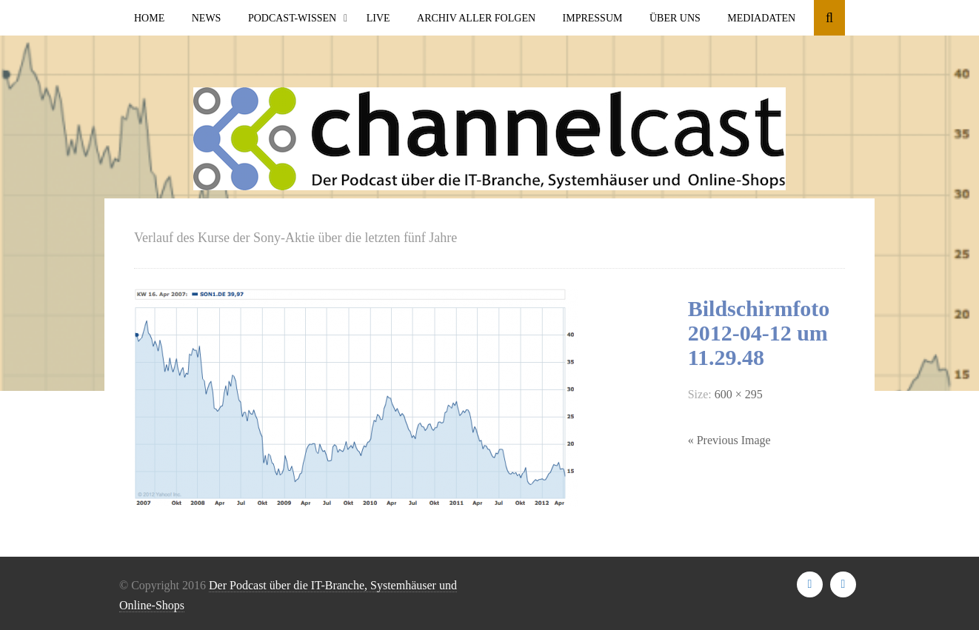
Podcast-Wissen (292, 18)
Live (378, 18)
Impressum (593, 18)
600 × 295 (739, 394)
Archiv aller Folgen (476, 18)
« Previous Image (729, 440)
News (206, 18)
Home (149, 18)
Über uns (675, 18)
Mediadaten (761, 18)
